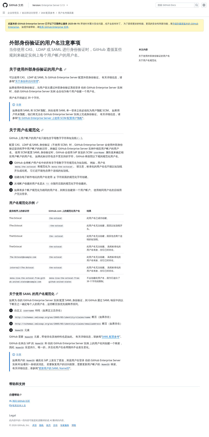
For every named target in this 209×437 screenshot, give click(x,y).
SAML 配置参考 (110, 336)
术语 (34, 425)
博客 (74, 425)
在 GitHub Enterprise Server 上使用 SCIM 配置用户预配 (50, 118)
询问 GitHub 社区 (19, 400)
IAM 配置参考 (48, 12)
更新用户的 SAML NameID (54, 368)
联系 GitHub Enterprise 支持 (53, 26)
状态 (48, 425)
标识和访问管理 (30, 12)
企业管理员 (13, 12)
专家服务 (64, 425)
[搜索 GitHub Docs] (175, 5)
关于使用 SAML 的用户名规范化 (33, 294)
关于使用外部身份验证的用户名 (37, 69)
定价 (55, 425)
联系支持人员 (17, 405)
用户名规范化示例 (23, 203)
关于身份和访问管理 (26, 81)
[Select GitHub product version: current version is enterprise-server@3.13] (50, 5)
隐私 (41, 425)
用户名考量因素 (66, 12)
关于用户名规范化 (26, 129)
